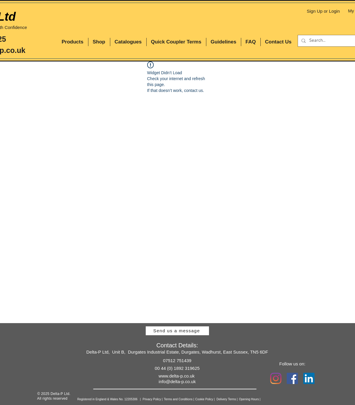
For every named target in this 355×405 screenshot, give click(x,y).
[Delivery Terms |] (237, 399)
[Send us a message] (177, 330)
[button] (72, 42)
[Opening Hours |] (258, 399)
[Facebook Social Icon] (292, 378)
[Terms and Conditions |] (188, 399)
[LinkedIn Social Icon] (309, 378)
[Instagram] (275, 378)
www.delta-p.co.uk (177, 375)
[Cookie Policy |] (213, 399)
